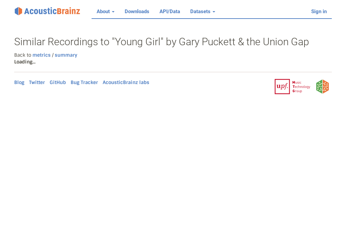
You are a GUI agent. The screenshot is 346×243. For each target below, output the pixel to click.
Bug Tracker (84, 82)
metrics (41, 55)
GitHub (58, 82)
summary (65, 55)
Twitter (37, 82)
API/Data (169, 11)
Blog (19, 82)
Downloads (137, 11)
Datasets (202, 11)
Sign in (319, 11)
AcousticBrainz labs (126, 82)
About (106, 11)
